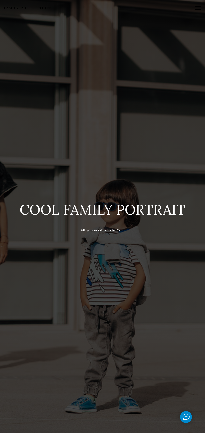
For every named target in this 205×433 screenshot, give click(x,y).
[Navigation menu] (198, 8)
